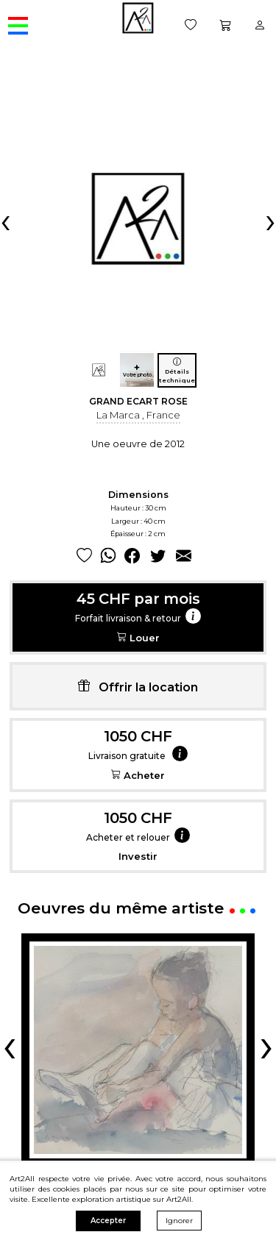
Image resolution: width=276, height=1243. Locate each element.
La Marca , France (138, 415)
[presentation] (5, 220)
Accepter (108, 1220)
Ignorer (179, 1220)
